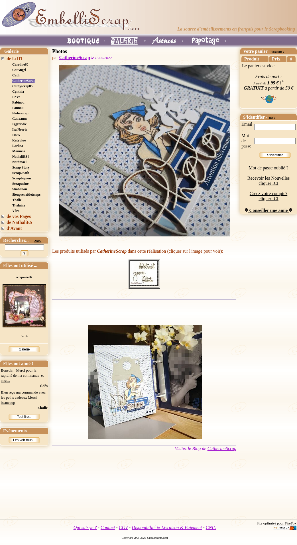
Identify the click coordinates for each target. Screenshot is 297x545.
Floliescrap (20, 113)
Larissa (17, 146)
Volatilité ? (277, 51)
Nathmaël (19, 162)
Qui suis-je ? (85, 527)
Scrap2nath (20, 173)
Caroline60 (20, 64)
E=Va (16, 97)
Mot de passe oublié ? (268, 167)
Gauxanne (19, 119)
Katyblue (19, 140)
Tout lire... (24, 417)
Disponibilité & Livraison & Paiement (167, 527)
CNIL (211, 527)
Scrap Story (21, 167)
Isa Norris (19, 129)
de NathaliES (19, 222)
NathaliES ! (20, 157)
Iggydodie (19, 124)
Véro (15, 211)
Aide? (37, 240)
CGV (123, 527)
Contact (108, 527)
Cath (15, 75)
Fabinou (18, 102)
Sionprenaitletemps (26, 194)
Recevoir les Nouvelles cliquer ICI (268, 181)
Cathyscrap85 (22, 86)
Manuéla (18, 151)
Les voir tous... (24, 440)
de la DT (15, 58)
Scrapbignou (21, 178)
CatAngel (19, 70)
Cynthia (18, 92)
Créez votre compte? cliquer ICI (268, 196)
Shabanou (19, 189)
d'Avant (14, 228)
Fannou (17, 108)
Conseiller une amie (268, 210)
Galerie (24, 349)
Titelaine (18, 205)
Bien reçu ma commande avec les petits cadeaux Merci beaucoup (23, 397)
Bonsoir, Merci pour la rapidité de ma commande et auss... (22, 375)
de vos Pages (19, 216)
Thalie (17, 200)
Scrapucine (20, 184)
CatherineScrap (23, 81)
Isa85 (16, 135)
